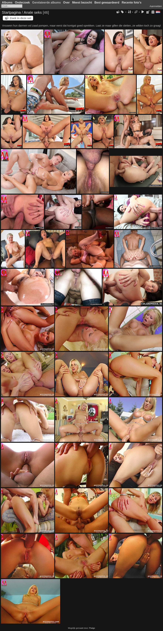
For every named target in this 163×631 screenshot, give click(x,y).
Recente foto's (132, 2)
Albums (7, 2)
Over (66, 2)
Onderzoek (22, 2)
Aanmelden (156, 6)
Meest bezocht (82, 2)
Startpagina (11, 12)
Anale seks (33, 12)
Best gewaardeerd (106, 2)
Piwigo (92, 628)
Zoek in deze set (20, 18)
